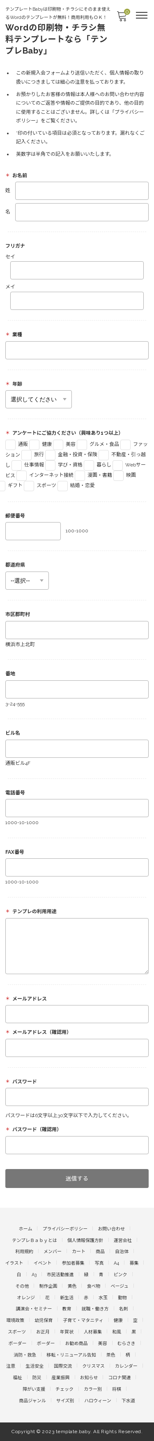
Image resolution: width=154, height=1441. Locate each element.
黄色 (71, 1286)
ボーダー (18, 1343)
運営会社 (123, 1240)
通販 (16, 444)
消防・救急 (25, 1355)
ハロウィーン (97, 1401)
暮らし (97, 465)
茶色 (110, 1355)
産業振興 (61, 1377)
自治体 (122, 1251)
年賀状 (67, 1332)
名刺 (123, 1309)
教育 (66, 1309)
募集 (133, 1263)
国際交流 (63, 1366)
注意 (10, 1366)
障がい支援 (34, 1389)
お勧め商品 (76, 1343)
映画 (124, 475)
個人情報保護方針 (85, 1240)
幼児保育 (43, 1320)
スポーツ (40, 485)
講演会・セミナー (34, 1309)
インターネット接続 (45, 475)
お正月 (43, 1332)
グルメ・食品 (98, 444)
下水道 (128, 1401)
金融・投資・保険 (71, 454)
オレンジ (26, 1297)
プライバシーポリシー (64, 1229)
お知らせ (89, 1377)
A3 (34, 1274)
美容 (64, 444)
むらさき (126, 1343)
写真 (98, 1263)
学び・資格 (64, 465)
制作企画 (48, 1286)
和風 (116, 1332)
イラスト (14, 1263)
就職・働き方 (95, 1309)
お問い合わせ (111, 1229)
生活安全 (34, 1366)
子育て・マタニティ (83, 1320)
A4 (116, 1263)
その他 (22, 1286)
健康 (40, 444)
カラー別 (93, 1389)
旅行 (32, 454)
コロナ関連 (119, 1377)
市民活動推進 (60, 1274)
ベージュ (119, 1286)
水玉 (103, 1297)
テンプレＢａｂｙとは (34, 1240)
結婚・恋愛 (76, 485)
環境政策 (15, 1320)
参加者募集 (73, 1263)
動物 (122, 1297)
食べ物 (93, 1286)
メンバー (53, 1251)
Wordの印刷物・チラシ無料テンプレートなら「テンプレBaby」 (56, 39)
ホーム (25, 1229)
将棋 (116, 1389)
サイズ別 (65, 1401)
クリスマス (93, 1366)
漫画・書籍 (93, 475)
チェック (64, 1389)
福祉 (17, 1377)
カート (78, 1251)
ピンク (120, 1274)
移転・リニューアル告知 (71, 1355)
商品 (100, 1251)
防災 (36, 1377)
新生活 (67, 1297)
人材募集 (93, 1332)
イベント (42, 1263)
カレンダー (126, 1366)
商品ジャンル (32, 1401)
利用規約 (24, 1251)
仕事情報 (27, 465)
